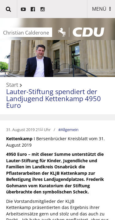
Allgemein (70, 129)
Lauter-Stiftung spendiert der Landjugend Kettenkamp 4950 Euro (53, 98)
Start (12, 85)
